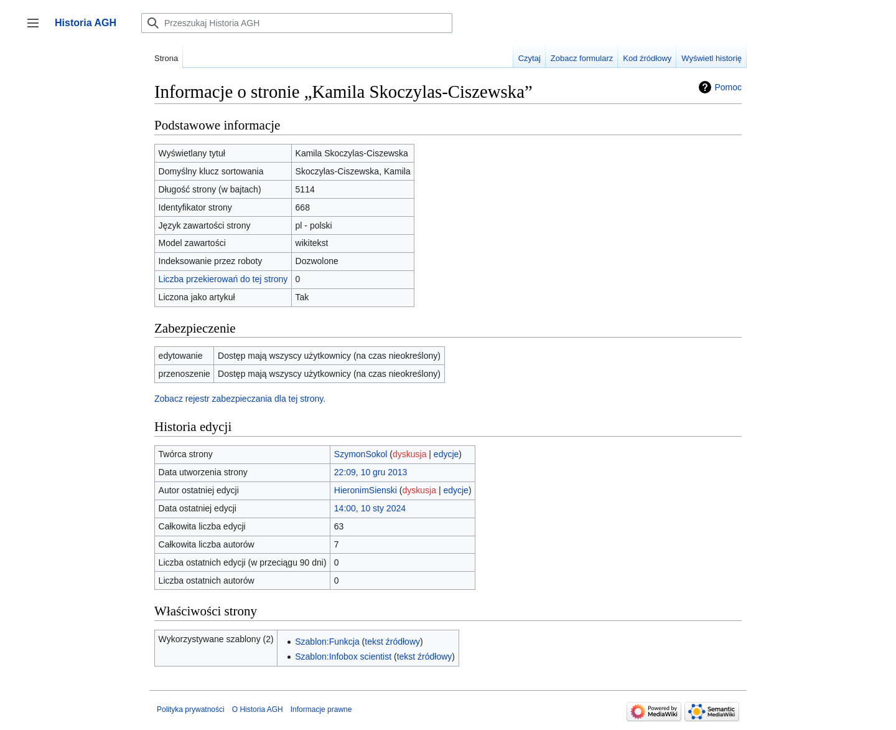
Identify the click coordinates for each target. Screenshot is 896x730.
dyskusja (409, 454)
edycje (446, 454)
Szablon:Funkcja (327, 642)
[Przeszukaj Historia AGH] (296, 23)
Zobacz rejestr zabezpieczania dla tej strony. (239, 399)
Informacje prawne (321, 709)
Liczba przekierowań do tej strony (223, 279)
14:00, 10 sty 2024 (370, 508)
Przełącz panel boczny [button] (37, 29)
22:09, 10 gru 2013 (371, 472)
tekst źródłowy (392, 642)
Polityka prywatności (191, 709)
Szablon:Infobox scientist (343, 656)
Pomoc (728, 87)
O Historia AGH (257, 709)
